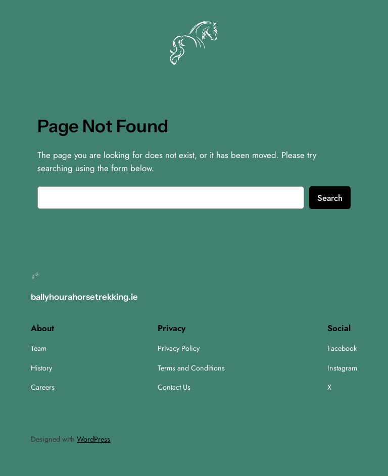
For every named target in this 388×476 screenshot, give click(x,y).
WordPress (93, 439)
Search (330, 198)
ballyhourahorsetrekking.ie (84, 297)
